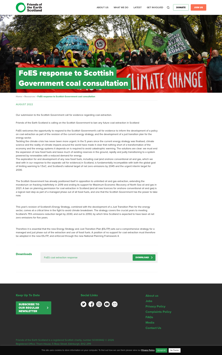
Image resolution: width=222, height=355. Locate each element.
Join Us (198, 7)
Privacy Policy (155, 306)
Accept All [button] (161, 350)
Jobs (149, 301)
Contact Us (153, 328)
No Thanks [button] (174, 350)
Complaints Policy (158, 312)
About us (152, 296)
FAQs (149, 317)
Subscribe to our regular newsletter (29, 308)
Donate (181, 7)
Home (19, 96)
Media (150, 322)
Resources (29, 96)
